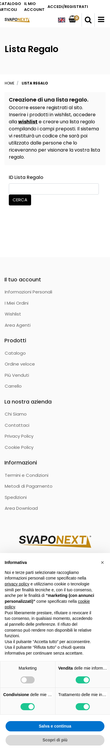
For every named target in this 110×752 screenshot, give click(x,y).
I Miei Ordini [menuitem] (16, 303)
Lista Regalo (35, 83)
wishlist (28, 121)
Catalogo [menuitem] (15, 353)
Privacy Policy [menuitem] (19, 436)
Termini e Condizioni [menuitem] (26, 475)
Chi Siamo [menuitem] (16, 414)
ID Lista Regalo (26, 177)
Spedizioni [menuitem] (16, 497)
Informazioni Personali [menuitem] (28, 292)
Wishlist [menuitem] (13, 314)
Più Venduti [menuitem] (17, 375)
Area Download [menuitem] (21, 508)
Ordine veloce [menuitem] (20, 364)
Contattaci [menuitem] (17, 425)
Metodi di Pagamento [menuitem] (29, 486)
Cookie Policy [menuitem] (19, 447)
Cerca (20, 200)
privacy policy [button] (17, 584)
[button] (102, 562)
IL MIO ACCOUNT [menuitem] (34, 6)
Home (9, 83)
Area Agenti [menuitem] (18, 325)
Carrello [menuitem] (13, 386)
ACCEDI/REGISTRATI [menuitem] (68, 6)
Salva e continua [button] (55, 726)
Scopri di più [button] (55, 740)
